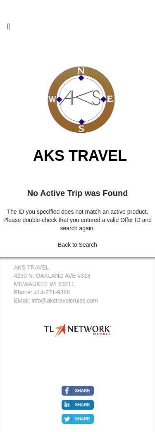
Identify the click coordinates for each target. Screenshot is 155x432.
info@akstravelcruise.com (65, 300)
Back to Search (77, 244)
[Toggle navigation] (8, 28)
